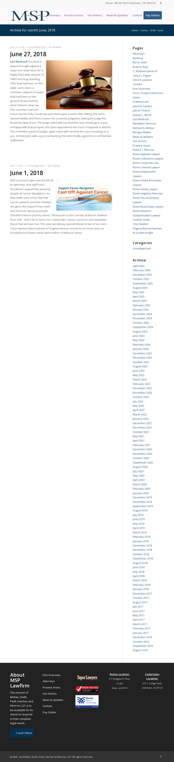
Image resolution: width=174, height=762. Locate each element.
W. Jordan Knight (143, 233)
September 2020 (143, 462)
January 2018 (141, 589)
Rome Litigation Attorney (148, 193)
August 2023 (140, 366)
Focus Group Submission (148, 93)
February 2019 (141, 536)
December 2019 (142, 497)
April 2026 (139, 266)
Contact (137, 84)
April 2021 (139, 440)
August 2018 (140, 563)
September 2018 (143, 558)
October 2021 (141, 432)
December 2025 (142, 274)
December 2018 (142, 545)
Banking (138, 58)
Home (136, 97)
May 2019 (138, 523)
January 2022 (141, 419)
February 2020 (141, 488)
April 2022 (139, 410)
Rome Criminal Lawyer (146, 167)
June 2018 (139, 567)
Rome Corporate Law (146, 163)
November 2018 (142, 550)
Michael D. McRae (143, 128)
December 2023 (142, 353)
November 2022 (142, 392)
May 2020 (138, 475)
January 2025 (141, 309)
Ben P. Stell (139, 62)
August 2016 (140, 650)
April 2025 (139, 296)
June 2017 (139, 611)
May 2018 (138, 572)
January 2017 (141, 633)
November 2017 (142, 593)
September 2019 (143, 506)
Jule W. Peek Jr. (142, 110)
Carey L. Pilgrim (142, 75)
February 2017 (141, 628)
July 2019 (138, 515)
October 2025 (141, 279)
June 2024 (139, 336)
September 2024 (143, 327)
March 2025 (140, 301)
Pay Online (49, 712)
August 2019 (140, 510)
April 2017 (139, 619)
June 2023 (139, 370)
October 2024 (141, 323)
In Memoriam (141, 102)
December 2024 (142, 314)
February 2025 (141, 305)
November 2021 (142, 427)
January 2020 (141, 493)
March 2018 (140, 580)
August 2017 (140, 602)
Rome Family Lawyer (145, 189)
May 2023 (138, 375)
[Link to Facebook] (161, 3)
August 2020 (140, 467)
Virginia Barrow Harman (147, 228)
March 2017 (140, 624)
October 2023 (141, 362)
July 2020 (138, 471)
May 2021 (138, 436)
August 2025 (140, 288)
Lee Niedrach (141, 119)
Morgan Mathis (142, 132)
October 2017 (141, 598)
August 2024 (140, 331)
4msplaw (56, 47)
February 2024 (141, 344)
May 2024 (138, 340)
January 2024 (141, 349)
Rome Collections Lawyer (148, 158)
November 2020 (142, 454)
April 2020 (139, 480)
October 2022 (141, 397)
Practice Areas (141, 145)
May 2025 (138, 292)
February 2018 (141, 585)
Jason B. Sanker (142, 106)
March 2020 (140, 484)
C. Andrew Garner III (145, 71)
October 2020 (141, 458)
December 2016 (142, 637)
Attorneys (139, 53)
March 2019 (140, 532)
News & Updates (143, 137)
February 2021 (141, 445)
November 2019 (142, 502)
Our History (140, 141)
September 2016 (143, 646)
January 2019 (141, 541)
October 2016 (141, 641)
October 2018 (141, 554)
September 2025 (143, 283)
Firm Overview (141, 88)
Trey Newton (140, 224)
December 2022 (142, 388)
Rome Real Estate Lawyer (148, 206)
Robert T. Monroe (143, 150)
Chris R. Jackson (142, 80)
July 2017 (138, 606)
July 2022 (138, 401)
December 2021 (142, 423)
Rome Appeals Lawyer (146, 154)
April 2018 (139, 576)
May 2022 (138, 405)
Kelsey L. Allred (142, 115)
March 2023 (140, 379)
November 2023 (142, 357)
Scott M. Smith (141, 219)
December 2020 (142, 449)
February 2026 (141, 270)
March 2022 (140, 414)
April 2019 (139, 528)
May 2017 (138, 615)
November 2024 (142, 318)
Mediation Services (144, 123)
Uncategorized (38, 47)
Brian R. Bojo (140, 67)
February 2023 (141, 384)
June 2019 (139, 519)
